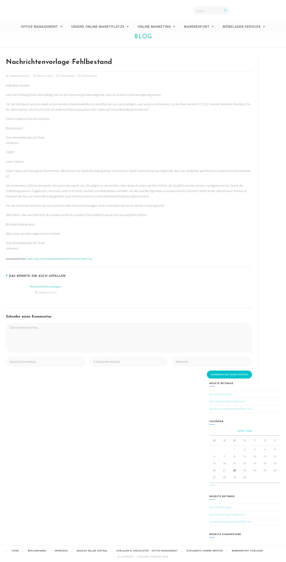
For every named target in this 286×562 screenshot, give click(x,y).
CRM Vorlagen (67, 75)
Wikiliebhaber (37, 551)
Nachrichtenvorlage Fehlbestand (226, 401)
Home (15, 551)
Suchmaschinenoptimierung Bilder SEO (230, 408)
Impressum (61, 551)
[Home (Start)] (107, 44)
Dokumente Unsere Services (205, 551)
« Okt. (212, 485)
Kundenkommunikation (61, 259)
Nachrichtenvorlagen (45, 286)
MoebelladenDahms (19, 75)
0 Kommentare (89, 75)
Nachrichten (84, 259)
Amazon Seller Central (92, 551)
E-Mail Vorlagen (36, 259)
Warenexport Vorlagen (247, 551)
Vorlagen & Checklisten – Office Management (147, 551)
